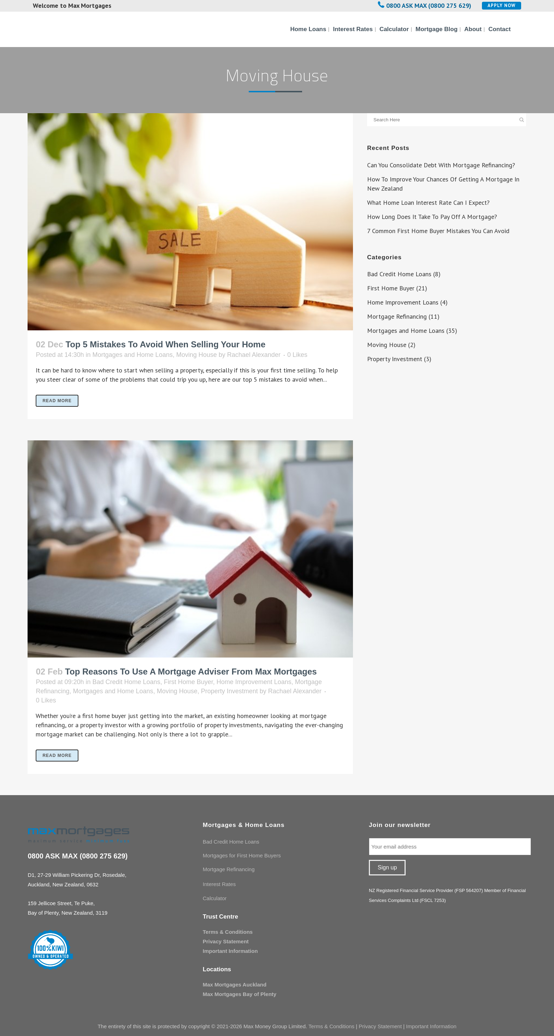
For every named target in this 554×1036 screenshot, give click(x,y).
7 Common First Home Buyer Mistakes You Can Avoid (438, 231)
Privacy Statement (226, 941)
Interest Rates (219, 884)
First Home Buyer (188, 681)
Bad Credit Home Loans (126, 681)
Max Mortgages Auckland (234, 985)
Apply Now (501, 5)
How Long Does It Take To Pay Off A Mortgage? (432, 217)
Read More (56, 400)
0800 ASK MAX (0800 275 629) (428, 5)
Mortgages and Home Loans (133, 354)
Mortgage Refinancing (397, 316)
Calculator (215, 898)
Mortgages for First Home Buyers (242, 855)
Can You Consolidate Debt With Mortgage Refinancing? (441, 165)
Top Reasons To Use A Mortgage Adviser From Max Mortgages (191, 671)
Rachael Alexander (254, 354)
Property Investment (229, 691)
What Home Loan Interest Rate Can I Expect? (428, 202)
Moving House (196, 354)
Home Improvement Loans (254, 681)
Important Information (230, 951)
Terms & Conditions (228, 932)
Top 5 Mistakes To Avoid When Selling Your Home (165, 344)
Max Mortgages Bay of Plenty (239, 994)
